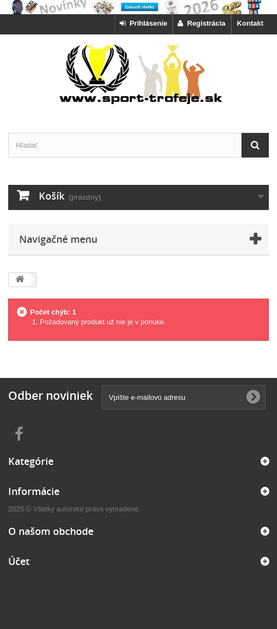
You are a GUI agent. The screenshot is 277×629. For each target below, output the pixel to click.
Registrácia (201, 23)
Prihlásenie (144, 23)
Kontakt (250, 23)
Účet (19, 561)
